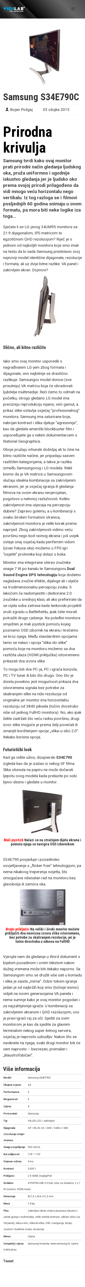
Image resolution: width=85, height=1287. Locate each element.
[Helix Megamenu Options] (73, 9)
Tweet (8, 1261)
